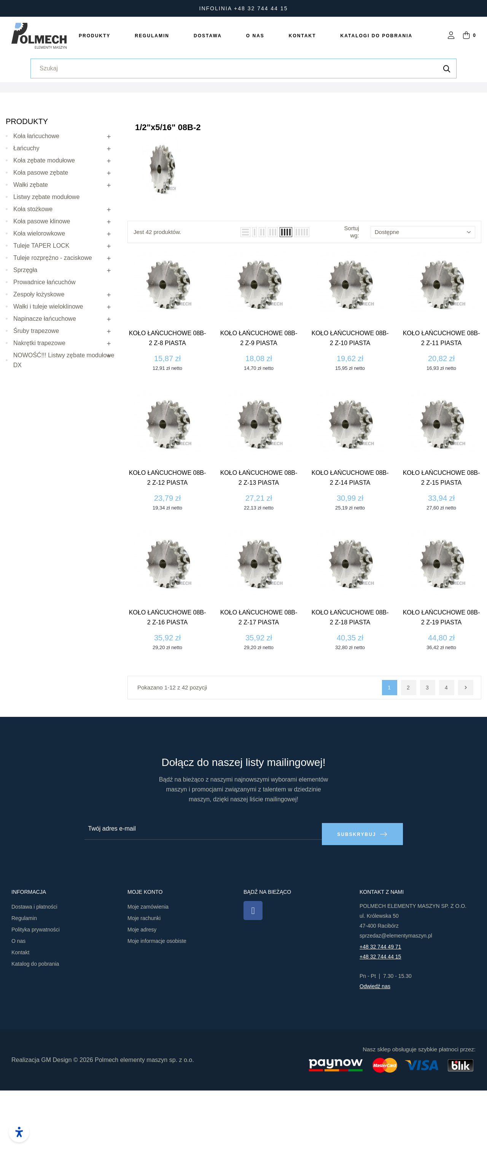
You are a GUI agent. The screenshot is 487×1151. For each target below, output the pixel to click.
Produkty (27, 187)
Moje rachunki (144, 979)
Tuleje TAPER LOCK (41, 311)
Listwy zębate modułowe (46, 262)
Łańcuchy (26, 214)
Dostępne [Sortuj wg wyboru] (423, 298)
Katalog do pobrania (35, 1025)
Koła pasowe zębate (40, 238)
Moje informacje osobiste (156, 1002)
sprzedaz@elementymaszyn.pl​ (396, 996)
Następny (465, 753)
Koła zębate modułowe (44, 226)
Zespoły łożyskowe (38, 360)
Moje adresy (141, 990)
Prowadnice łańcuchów (44, 348)
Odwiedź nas (375, 1047)
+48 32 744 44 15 (380, 1017)
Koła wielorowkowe (39, 299)
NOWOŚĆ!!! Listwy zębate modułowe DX (64, 426)
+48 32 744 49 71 (380, 1008)
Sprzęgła (25, 336)
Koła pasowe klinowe (41, 287)
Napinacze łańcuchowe (44, 384)
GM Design (56, 1120)
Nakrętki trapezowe (39, 409)
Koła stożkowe (33, 275)
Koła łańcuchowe (36, 202)
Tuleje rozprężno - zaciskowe (52, 323)
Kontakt (20, 1013)
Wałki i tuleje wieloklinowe (48, 372)
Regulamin (24, 979)
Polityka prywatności (35, 990)
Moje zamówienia (148, 968)
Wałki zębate (30, 250)
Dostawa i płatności (34, 968)
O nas (18, 1002)
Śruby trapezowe (36, 396)
